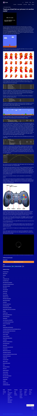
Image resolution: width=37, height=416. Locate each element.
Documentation (20, 4)
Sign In (33, 2)
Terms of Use (9, 401)
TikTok (21, 392)
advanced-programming (7, 266)
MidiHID (24, 216)
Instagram (32, 407)
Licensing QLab (10, 392)
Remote (33, 4)
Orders (30, 391)
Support (29, 4)
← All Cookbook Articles (7, 7)
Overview (14, 4)
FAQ (8, 391)
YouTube (21, 395)
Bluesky (21, 396)
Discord (21, 391)
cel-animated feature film (11, 31)
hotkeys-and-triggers (18, 266)
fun (23, 266)
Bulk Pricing (9, 396)
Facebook (21, 397)
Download (26, 2)
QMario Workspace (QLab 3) (18, 261)
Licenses (30, 392)
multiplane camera (6, 27)
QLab (5, 2)
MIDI (13, 266)
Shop (30, 2)
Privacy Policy (10, 402)
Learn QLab (25, 4)
